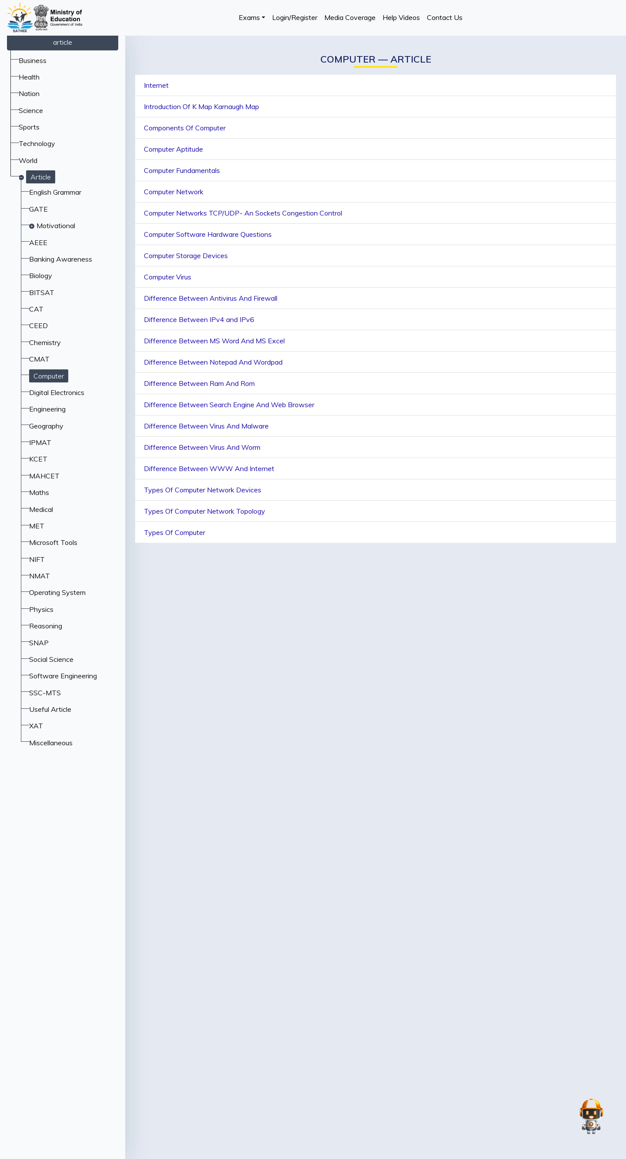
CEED (38, 325)
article (62, 42)
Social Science (51, 659)
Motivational (56, 225)
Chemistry (45, 342)
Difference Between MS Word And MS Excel (214, 340)
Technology (37, 143)
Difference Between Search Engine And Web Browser (229, 404)
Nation (29, 93)
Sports (29, 127)
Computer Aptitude (173, 149)
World (28, 160)
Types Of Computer (174, 532)
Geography (46, 426)
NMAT (39, 575)
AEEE (38, 242)
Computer (48, 376)
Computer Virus (167, 276)
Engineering (47, 409)
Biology (40, 275)
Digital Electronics (56, 392)
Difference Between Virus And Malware (206, 426)
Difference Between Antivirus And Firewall (210, 298)
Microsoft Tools (53, 542)
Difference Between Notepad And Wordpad (213, 362)
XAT (36, 725)
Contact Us (445, 17)
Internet (156, 85)
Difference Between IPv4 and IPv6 (199, 319)
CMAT (39, 359)
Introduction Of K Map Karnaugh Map (201, 106)
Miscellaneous (51, 742)
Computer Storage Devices (186, 255)
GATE (38, 209)
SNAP (39, 642)
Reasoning (45, 625)
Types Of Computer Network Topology (204, 511)
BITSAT (41, 292)
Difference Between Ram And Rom (199, 383)
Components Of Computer (185, 127)
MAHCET (44, 476)
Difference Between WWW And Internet (209, 468)
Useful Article (50, 709)
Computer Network (173, 191)
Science (31, 110)
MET (36, 525)
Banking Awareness (60, 259)
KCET (38, 459)
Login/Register (294, 17)
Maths (39, 492)
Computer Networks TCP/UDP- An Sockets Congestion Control (243, 213)
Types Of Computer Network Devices (202, 489)
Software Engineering (63, 675)
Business (33, 60)
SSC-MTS (45, 692)
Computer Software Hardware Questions (208, 234)
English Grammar (55, 192)
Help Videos (401, 17)
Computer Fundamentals (182, 170)
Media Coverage (350, 17)
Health (29, 77)
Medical (41, 509)
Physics (41, 609)
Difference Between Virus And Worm (202, 447)
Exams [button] (249, 17)
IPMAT (40, 442)
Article (40, 177)
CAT (36, 309)
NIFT (37, 559)
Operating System (57, 592)
